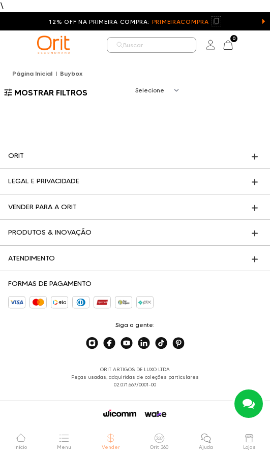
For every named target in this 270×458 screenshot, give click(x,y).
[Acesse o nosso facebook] (109, 343)
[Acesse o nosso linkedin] (144, 343)
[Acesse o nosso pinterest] (178, 343)
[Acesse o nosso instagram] (92, 343)
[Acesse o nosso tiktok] (161, 343)
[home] (53, 45)
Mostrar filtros (45, 92)
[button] (263, 21)
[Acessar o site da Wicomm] (119, 413)
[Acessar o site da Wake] (155, 414)
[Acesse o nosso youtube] (127, 343)
